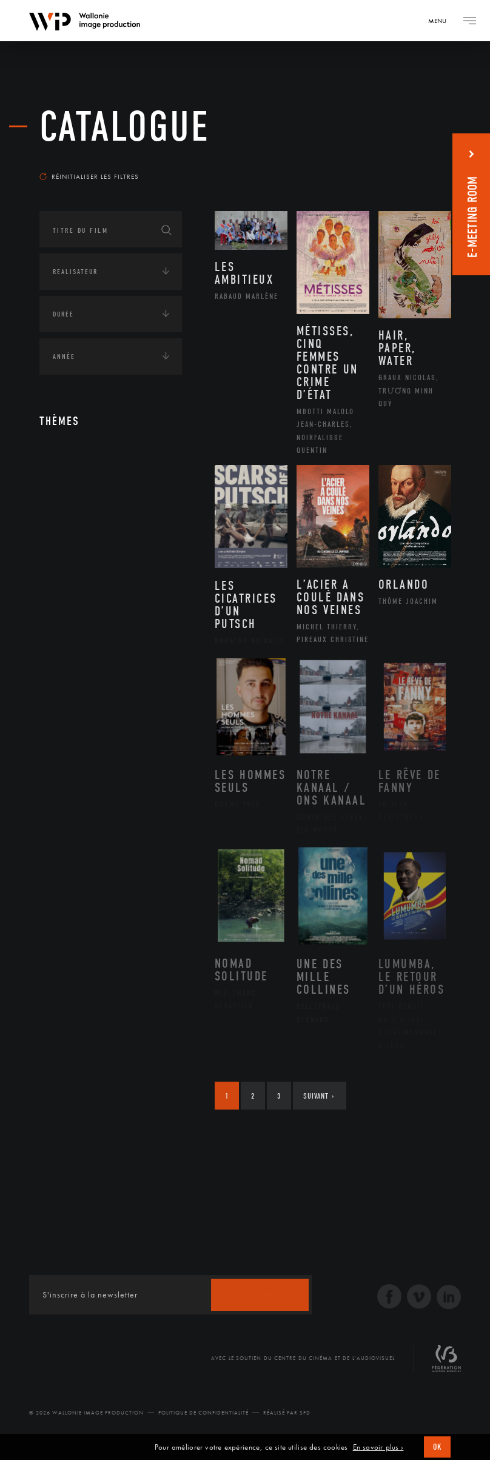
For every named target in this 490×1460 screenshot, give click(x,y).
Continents (73, 499)
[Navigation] (441, 20)
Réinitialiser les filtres (89, 176)
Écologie (69, 537)
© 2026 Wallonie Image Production (86, 1412)
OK (437, 1447)
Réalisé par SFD (286, 1412)
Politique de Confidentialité (203, 1412)
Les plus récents (408, 160)
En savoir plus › (378, 1447)
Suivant (318, 1095)
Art (58, 462)
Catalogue (124, 127)
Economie (69, 575)
